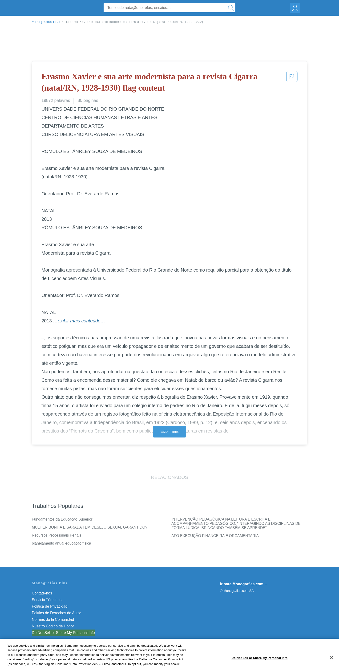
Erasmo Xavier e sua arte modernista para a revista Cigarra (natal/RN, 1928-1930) (134, 22)
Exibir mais (169, 431)
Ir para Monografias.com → (244, 584)
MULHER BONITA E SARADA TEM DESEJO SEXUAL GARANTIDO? (89, 527)
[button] (292, 83)
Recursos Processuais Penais (56, 535)
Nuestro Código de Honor (53, 626)
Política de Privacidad (50, 606)
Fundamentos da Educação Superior (62, 519)
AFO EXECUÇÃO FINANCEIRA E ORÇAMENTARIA (215, 536)
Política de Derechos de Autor (56, 613)
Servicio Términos (46, 600)
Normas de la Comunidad (53, 620)
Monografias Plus (46, 22)
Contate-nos (42, 593)
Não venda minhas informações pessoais (66, 633)
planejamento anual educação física (61, 543)
